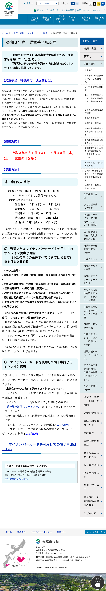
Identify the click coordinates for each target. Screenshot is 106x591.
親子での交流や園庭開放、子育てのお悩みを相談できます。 (91, 372)
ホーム (9, 532)
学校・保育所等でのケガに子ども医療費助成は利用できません (94, 100)
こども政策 (90, 513)
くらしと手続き (34, 19)
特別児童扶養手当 (93, 123)
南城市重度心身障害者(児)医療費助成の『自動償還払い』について (94, 152)
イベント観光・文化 (60, 19)
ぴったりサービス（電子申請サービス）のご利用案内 (91, 220)
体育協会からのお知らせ (91, 455)
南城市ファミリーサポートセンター (91, 279)
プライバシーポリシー (41, 532)
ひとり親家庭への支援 (91, 206)
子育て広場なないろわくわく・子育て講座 (91, 312)
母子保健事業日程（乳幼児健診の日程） (91, 235)
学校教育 (89, 433)
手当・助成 (89, 63)
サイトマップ (98, 10)
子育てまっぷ (91, 259)
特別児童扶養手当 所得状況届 (94, 186)
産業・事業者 (86, 19)
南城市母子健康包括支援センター (91, 249)
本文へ (29, 3)
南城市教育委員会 (91, 443)
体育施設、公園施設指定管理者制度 (91, 501)
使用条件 (21, 532)
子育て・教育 (47, 19)
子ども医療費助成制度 (94, 88)
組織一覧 (61, 532)
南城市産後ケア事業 (91, 268)
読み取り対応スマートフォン (24, 406)
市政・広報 (73, 19)
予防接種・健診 (91, 196)
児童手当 (89, 70)
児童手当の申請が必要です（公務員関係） (94, 79)
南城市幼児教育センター (91, 423)
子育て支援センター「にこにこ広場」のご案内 (91, 339)
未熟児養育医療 (92, 118)
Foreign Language (44, 3)
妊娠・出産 (90, 48)
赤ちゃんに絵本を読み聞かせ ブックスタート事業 (91, 295)
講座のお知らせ (91, 475)
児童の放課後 (91, 413)
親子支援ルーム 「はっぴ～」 (91, 355)
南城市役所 (50, 541)
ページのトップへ (97, 532)
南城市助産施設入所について (94, 141)
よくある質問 (68, 10)
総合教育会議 (91, 465)
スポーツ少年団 (91, 487)
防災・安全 (99, 19)
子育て (87, 56)
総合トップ (42, 10)
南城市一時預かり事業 (91, 326)
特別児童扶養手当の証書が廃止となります (94, 131)
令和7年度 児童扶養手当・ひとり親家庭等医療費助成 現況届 (94, 175)
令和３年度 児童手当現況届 (94, 164)
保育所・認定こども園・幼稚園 (91, 400)
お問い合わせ (83, 10)
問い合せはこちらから (16, 479)
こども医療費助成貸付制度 (94, 111)
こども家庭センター (91, 388)
